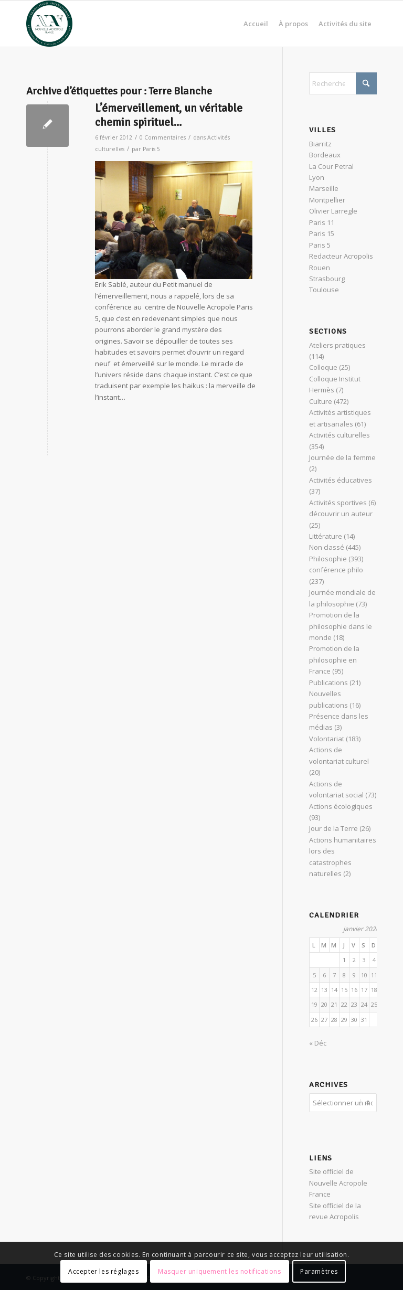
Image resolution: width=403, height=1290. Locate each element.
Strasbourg (327, 278)
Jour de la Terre (333, 828)
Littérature (325, 536)
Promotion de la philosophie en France (334, 660)
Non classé (326, 547)
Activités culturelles (339, 435)
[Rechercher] (343, 83)
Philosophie (328, 558)
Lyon (316, 177)
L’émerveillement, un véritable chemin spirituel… (168, 115)
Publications (328, 682)
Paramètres (319, 1271)
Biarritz (320, 143)
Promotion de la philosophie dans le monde (340, 626)
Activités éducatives (340, 480)
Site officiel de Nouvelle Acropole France (338, 1181)
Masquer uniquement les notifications (219, 1271)
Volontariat (326, 738)
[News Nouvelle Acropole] (49, 24)
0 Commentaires (163, 137)
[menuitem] (255, 24)
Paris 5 (151, 149)
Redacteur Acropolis (341, 256)
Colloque (323, 367)
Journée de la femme (342, 457)
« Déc (317, 1043)
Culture (320, 401)
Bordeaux (325, 154)
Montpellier (327, 200)
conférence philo (336, 569)
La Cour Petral (331, 166)
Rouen (319, 267)
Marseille (323, 188)
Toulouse (324, 289)
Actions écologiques (341, 806)
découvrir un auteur (341, 513)
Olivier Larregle (333, 211)
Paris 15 (321, 233)
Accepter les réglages (103, 1271)
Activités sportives (338, 502)
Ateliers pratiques (337, 345)
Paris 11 (321, 222)
